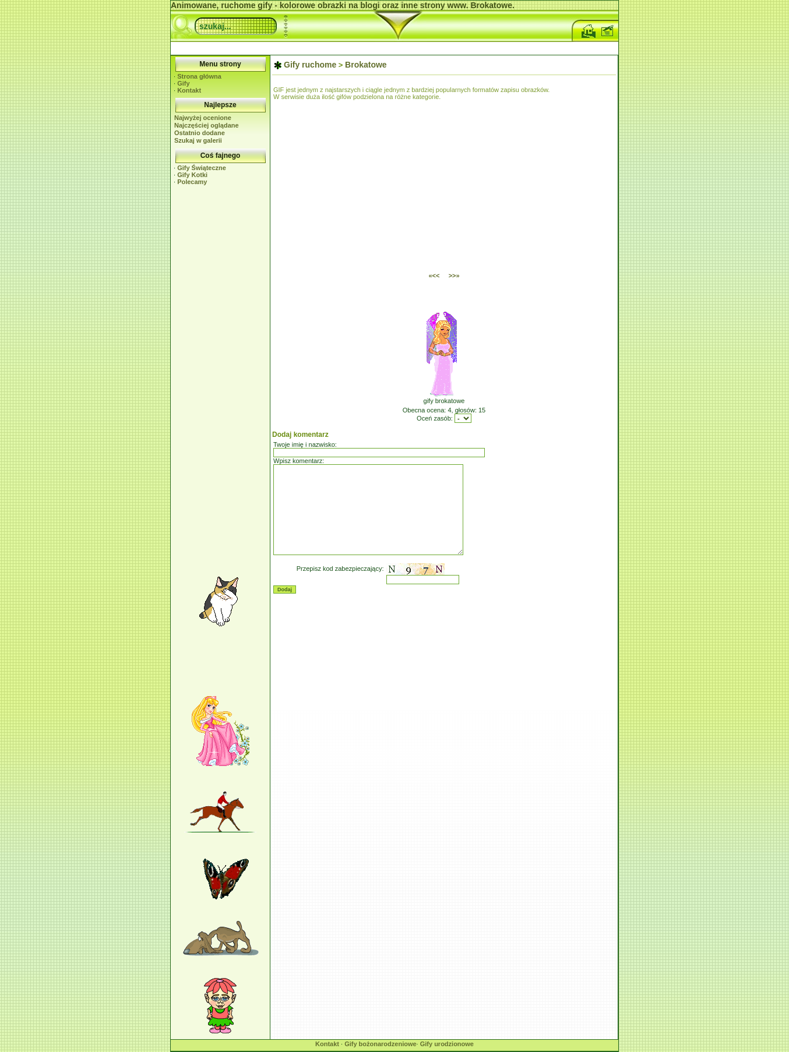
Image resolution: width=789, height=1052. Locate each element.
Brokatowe (366, 64)
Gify (183, 83)
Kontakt (189, 90)
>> (454, 275)
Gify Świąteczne (201, 167)
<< (433, 275)
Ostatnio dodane (199, 132)
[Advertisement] (394, 47)
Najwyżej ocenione (202, 117)
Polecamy (192, 181)
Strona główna (199, 76)
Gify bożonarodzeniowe (380, 1043)
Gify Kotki (192, 174)
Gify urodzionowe (447, 1043)
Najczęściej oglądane (206, 125)
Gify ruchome (310, 64)
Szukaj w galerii (198, 140)
